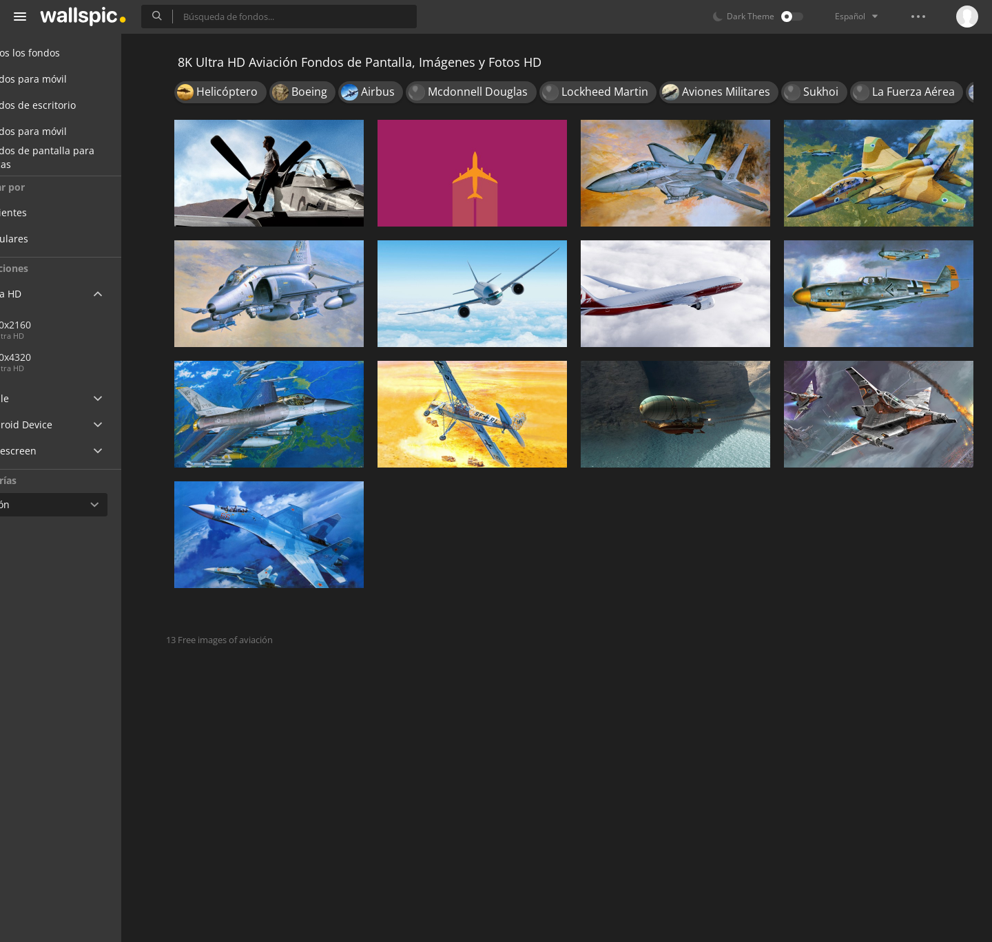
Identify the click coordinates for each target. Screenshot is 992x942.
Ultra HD (43, 293)
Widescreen (50, 450)
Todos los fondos (62, 52)
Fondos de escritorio (70, 105)
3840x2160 (57, 325)
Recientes (55, 212)
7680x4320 (102, 357)
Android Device (58, 425)
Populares (56, 238)
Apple (37, 398)
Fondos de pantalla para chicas (79, 158)
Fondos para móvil (66, 78)
